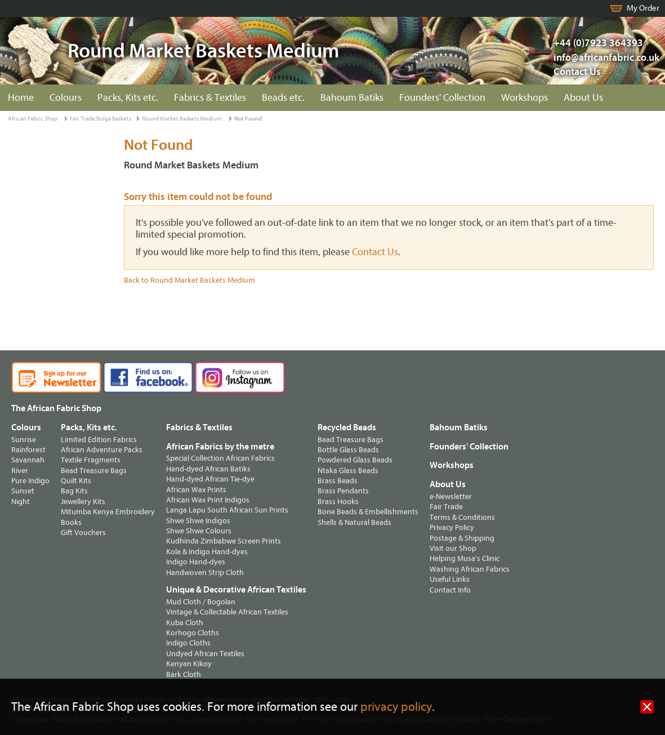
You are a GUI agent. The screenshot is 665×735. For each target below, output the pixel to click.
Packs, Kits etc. (127, 98)
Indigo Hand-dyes (195, 562)
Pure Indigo (30, 480)
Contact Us (577, 72)
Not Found (248, 118)
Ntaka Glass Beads (348, 470)
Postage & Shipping (462, 538)
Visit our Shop (453, 548)
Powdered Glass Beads (355, 460)
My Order (643, 8)
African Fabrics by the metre (220, 447)
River (19, 470)
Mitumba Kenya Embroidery (108, 511)
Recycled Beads (347, 427)
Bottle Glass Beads (348, 450)
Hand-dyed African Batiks (208, 469)
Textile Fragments (90, 460)
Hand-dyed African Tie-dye (210, 479)
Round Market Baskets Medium (182, 118)
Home (21, 98)
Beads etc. (283, 98)
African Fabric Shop (32, 118)
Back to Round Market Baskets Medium (189, 280)
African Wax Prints (196, 490)
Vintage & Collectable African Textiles (227, 612)
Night (20, 501)
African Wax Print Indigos (207, 500)
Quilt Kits (76, 480)
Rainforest (28, 450)
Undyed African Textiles (205, 653)
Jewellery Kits (83, 501)
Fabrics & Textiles (210, 98)
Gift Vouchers (83, 532)
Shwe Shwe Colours (198, 531)
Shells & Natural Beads (354, 522)
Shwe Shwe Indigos (198, 520)
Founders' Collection (442, 98)
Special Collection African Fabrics (220, 458)
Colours (66, 98)
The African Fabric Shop (56, 408)
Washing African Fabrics (470, 569)
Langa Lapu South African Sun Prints (227, 510)
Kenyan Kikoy (189, 664)
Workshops (524, 98)
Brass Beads (338, 480)
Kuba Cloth (184, 622)
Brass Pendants (343, 491)
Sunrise (23, 439)
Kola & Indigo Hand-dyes (207, 551)
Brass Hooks (338, 501)
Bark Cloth (183, 674)
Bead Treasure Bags (94, 470)
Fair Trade (446, 506)
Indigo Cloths (188, 643)
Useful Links (450, 579)
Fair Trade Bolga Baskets (100, 118)
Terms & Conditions (462, 517)
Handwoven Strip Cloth (205, 572)
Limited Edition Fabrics (99, 439)
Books (71, 522)
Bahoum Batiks (351, 98)
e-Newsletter (451, 496)
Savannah (27, 460)
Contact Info (450, 590)
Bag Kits (74, 491)
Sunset (22, 491)
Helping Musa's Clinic (464, 558)
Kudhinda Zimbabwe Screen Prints (223, 541)
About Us (583, 98)
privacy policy (396, 707)
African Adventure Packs (101, 450)
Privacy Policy (452, 527)
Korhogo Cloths (192, 633)
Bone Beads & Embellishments (368, 511)
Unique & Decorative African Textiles (236, 590)
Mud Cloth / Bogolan (200, 602)
